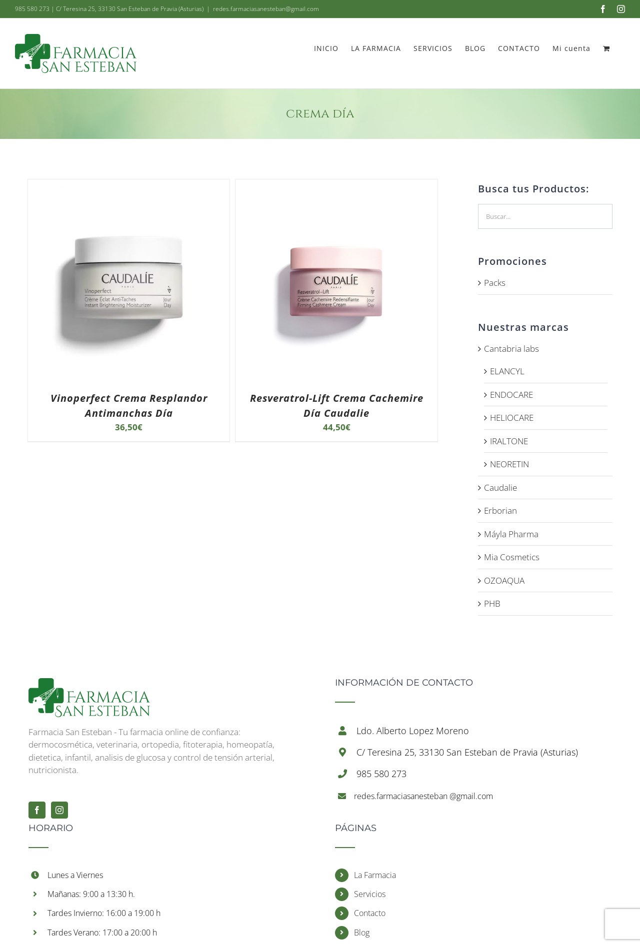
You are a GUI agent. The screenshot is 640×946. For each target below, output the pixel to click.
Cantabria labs (511, 348)
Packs (495, 282)
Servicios (370, 894)
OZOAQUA (504, 580)
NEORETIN (509, 464)
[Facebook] (37, 810)
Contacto (370, 913)
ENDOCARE (511, 394)
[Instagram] (59, 810)
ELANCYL (507, 371)
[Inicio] (89, 684)
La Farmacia (375, 875)
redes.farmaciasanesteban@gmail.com (266, 8)
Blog (362, 932)
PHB (492, 603)
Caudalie (500, 487)
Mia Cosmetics (512, 557)
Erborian (500, 510)
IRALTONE (509, 441)
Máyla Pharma (511, 534)
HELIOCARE (512, 417)
